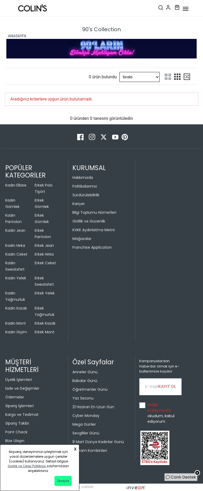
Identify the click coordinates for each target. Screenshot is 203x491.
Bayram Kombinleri (89, 450)
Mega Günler (84, 424)
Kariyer (78, 203)
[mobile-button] (186, 8)
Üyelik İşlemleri (18, 379)
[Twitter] (104, 136)
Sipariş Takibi (17, 423)
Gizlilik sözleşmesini (159, 407)
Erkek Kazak (45, 323)
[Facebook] (81, 136)
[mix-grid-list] (187, 77)
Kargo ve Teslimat (22, 414)
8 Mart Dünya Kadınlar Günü (98, 441)
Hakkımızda (82, 177)
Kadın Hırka (15, 245)
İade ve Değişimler (22, 388)
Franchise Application (92, 247)
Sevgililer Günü (85, 433)
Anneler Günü (85, 372)
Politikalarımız (84, 186)
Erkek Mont (44, 332)
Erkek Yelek (45, 293)
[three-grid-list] (177, 77)
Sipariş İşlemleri (19, 405)
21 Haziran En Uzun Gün (93, 407)
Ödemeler (14, 397)
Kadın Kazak (16, 308)
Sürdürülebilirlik (85, 195)
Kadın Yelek (15, 278)
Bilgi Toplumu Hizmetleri (94, 212)
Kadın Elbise (15, 185)
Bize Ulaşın (14, 440)
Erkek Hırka (44, 254)
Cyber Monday (85, 415)
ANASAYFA (17, 36)
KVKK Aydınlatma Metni (93, 230)
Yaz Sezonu (83, 398)
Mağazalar (81, 238)
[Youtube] (115, 136)
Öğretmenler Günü (90, 389)
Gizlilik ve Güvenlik (88, 221)
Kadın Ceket (16, 254)
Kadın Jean (15, 230)
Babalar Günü (84, 380)
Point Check (16, 432)
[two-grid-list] (168, 77)
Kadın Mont (15, 323)
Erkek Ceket (45, 263)
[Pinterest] (125, 136)
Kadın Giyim (16, 332)
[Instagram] (92, 136)
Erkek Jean (44, 245)
